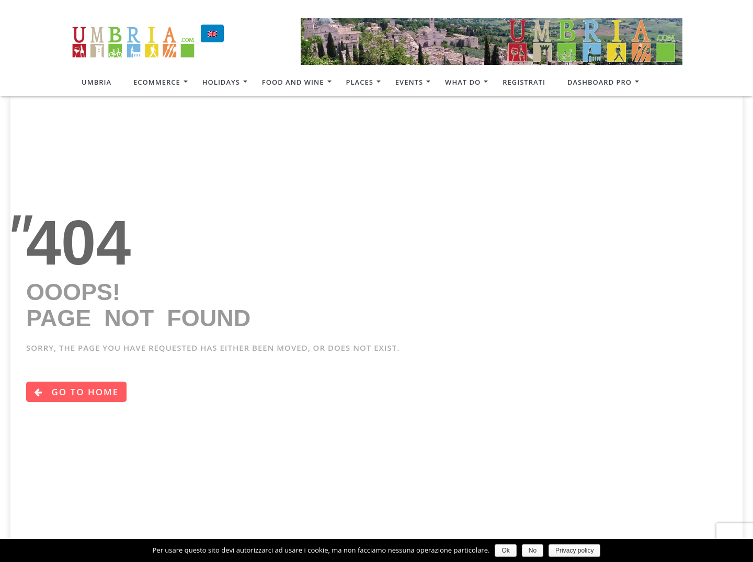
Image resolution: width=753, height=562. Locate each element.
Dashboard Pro (599, 82)
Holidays (221, 82)
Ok (505, 550)
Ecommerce (156, 82)
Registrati (524, 82)
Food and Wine (293, 82)
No (533, 550)
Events (409, 82)
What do (463, 82)
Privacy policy (574, 550)
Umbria (96, 82)
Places (359, 82)
